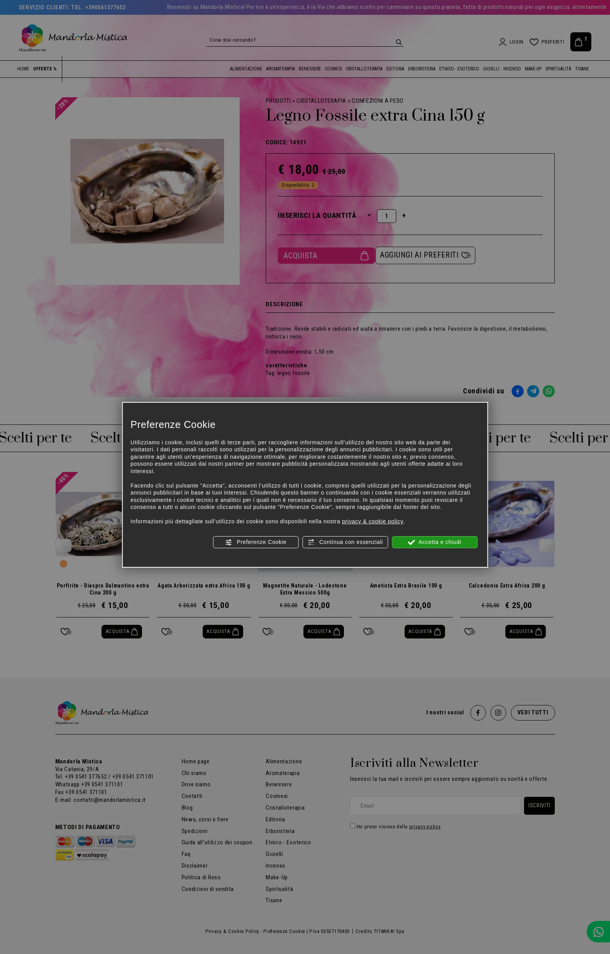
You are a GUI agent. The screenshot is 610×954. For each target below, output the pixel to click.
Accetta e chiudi (434, 542)
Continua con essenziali (345, 542)
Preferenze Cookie (255, 542)
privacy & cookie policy (372, 521)
